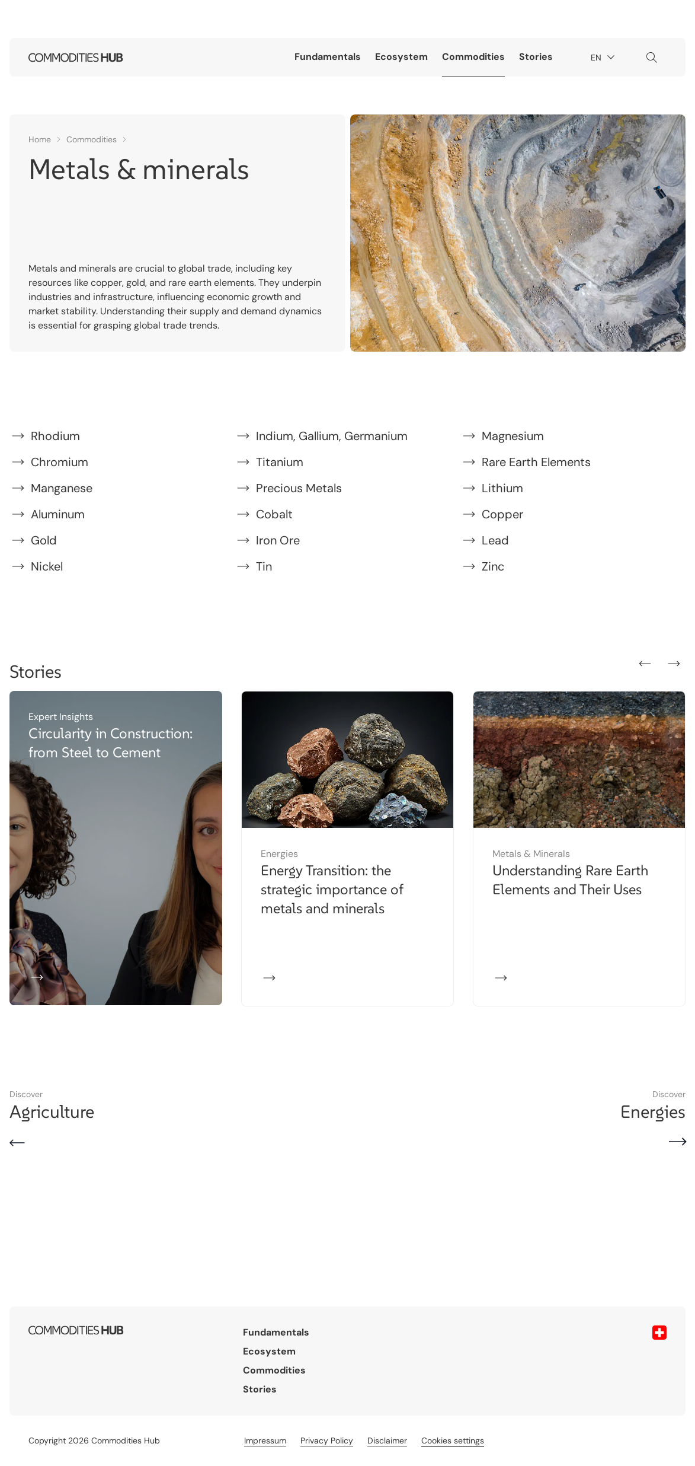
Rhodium (55, 436)
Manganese (61, 488)
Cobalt (274, 514)
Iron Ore (278, 540)
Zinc (493, 566)
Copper (502, 514)
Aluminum (58, 514)
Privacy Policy (326, 1440)
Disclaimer (387, 1440)
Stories (536, 56)
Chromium (59, 462)
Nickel (47, 566)
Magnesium (513, 436)
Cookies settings (452, 1440)
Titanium (279, 462)
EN (604, 58)
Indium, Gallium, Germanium (332, 436)
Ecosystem (401, 56)
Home (39, 139)
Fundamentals (327, 56)
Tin (264, 566)
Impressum (265, 1440)
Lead (495, 540)
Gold (44, 540)
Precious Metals (299, 488)
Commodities (473, 56)
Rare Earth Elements (536, 462)
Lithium (502, 488)
